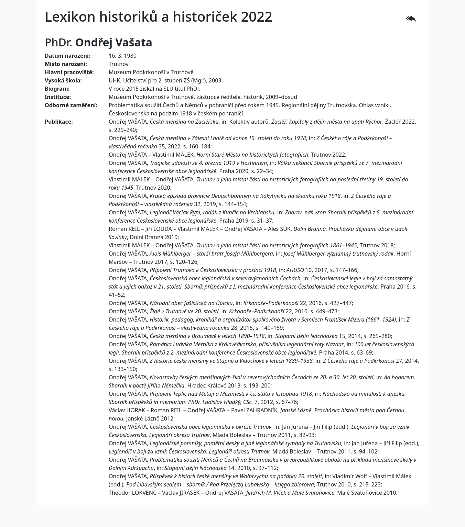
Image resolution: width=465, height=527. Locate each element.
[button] (411, 17)
